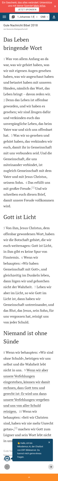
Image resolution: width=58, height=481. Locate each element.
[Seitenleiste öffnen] (29, 477)
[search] (26, 16)
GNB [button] (45, 17)
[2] (15, 428)
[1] (33, 187)
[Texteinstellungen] (54, 17)
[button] (55, 6)
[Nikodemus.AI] (7, 458)
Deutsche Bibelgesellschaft (17, 29)
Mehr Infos (39, 5)
